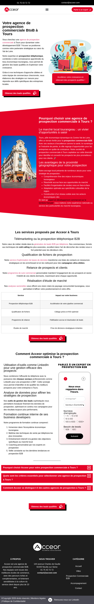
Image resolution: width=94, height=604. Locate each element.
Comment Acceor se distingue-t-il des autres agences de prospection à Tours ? (44, 488)
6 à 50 (75, 415)
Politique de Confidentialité (13, 601)
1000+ (81, 421)
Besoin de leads (72, 427)
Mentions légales (38, 598)
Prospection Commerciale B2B (77, 577)
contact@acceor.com (70, 3)
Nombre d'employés (70, 412)
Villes (78, 571)
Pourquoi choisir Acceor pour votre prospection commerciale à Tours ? (40, 467)
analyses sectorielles (17, 286)
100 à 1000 (70, 421)
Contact (78, 588)
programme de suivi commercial (22, 273)
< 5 (67, 415)
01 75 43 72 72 (23, 3)
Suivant (74, 436)
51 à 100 (69, 418)
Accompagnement (78, 583)
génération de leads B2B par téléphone (51, 244)
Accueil (78, 566)
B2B (67, 429)
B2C (74, 429)
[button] (47, 9)
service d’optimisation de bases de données (29, 260)
